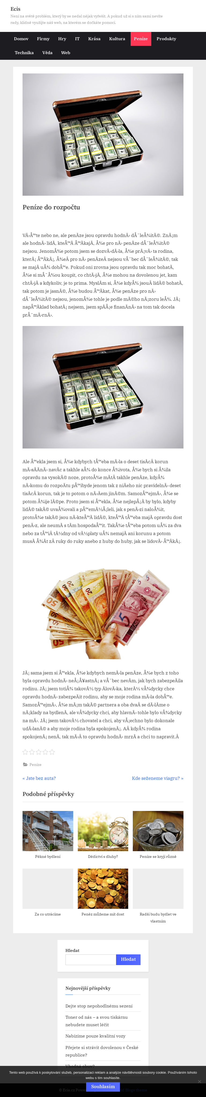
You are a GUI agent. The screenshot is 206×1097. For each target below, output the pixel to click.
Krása (94, 38)
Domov (21, 38)
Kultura (117, 38)
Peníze (141, 38)
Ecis (15, 9)
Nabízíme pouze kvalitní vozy (95, 1036)
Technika (24, 52)
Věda (47, 52)
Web (65, 52)
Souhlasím (103, 1086)
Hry (62, 38)
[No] (199, 1081)
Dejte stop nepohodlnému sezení (99, 1006)
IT (77, 38)
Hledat (72, 950)
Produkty (166, 38)
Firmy (43, 38)
